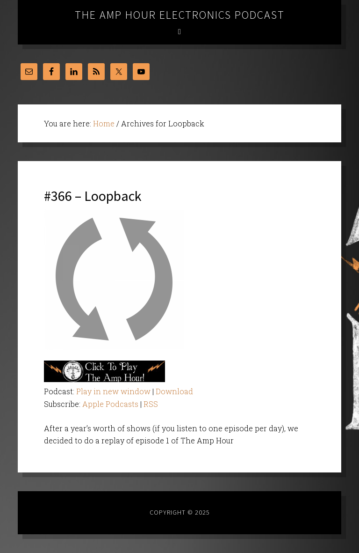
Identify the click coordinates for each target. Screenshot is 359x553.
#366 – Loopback (93, 196)
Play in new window (113, 391)
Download (174, 391)
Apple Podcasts (110, 404)
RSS (151, 404)
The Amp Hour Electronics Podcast (180, 14)
